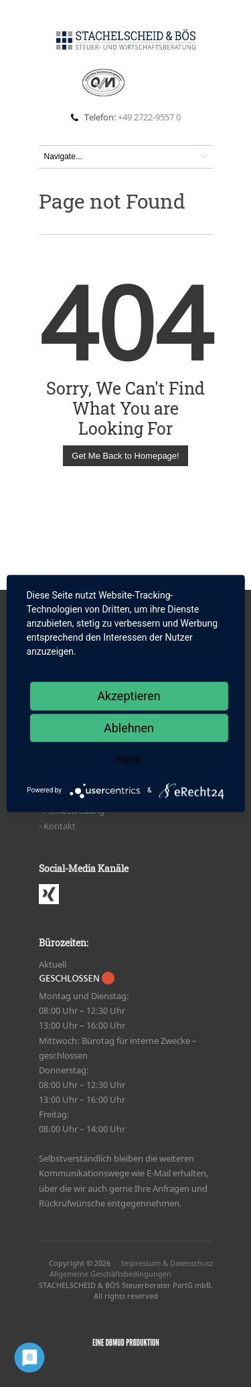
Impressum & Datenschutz (167, 1263)
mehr (129, 759)
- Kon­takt (57, 826)
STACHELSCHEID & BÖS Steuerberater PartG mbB (125, 1285)
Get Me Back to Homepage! (125, 456)
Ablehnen (129, 727)
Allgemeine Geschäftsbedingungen (110, 1274)
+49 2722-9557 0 (149, 117)
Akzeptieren (129, 696)
